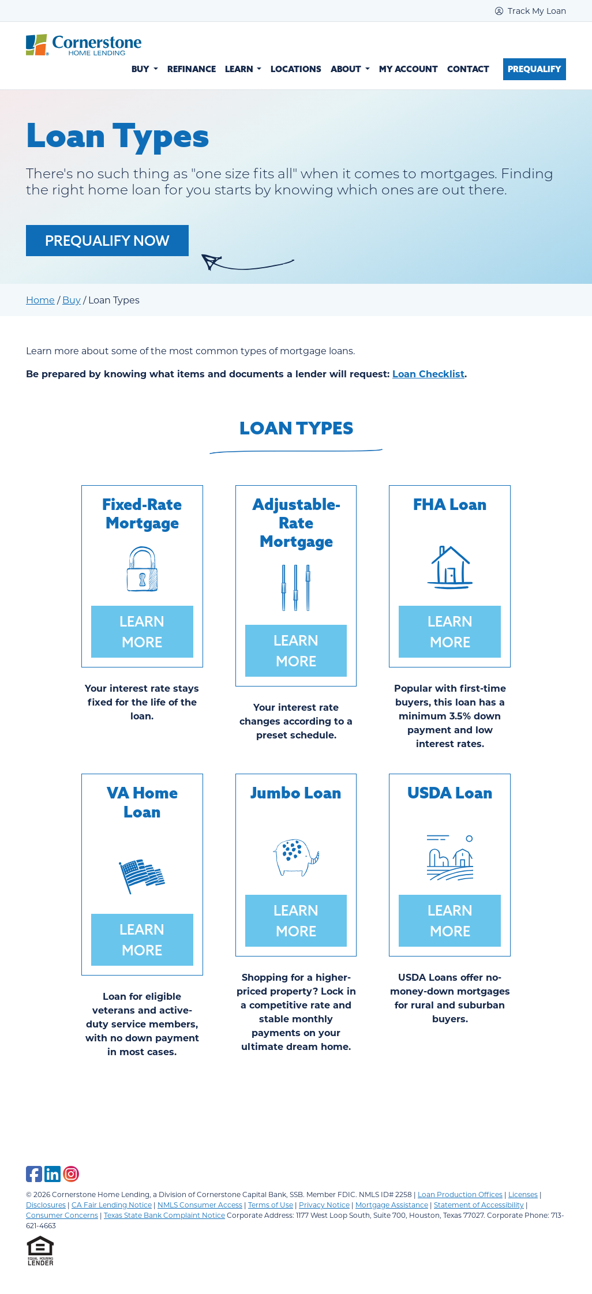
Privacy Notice (324, 1204)
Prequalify (534, 68)
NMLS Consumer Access (200, 1204)
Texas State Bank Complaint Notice (164, 1215)
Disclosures (46, 1204)
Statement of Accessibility (479, 1204)
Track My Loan (530, 10)
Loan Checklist (428, 373)
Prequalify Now (107, 240)
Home (40, 300)
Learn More (141, 632)
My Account (408, 68)
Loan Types (296, 428)
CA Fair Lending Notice (112, 1204)
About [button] (347, 68)
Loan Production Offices (460, 1194)
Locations (296, 68)
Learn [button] (240, 68)
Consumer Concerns (62, 1215)
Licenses (523, 1194)
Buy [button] (141, 68)
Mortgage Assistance (391, 1204)
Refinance (191, 68)
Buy (71, 300)
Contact (468, 68)
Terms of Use (270, 1204)
